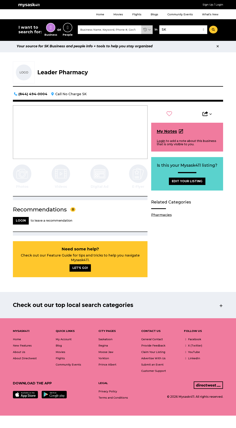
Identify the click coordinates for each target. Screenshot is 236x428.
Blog (59, 346)
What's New (210, 14)
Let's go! (80, 269)
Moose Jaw (105, 353)
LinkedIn (192, 359)
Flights (136, 14)
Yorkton (103, 359)
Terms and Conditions (113, 398)
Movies (118, 14)
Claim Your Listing (153, 353)
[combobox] (109, 30)
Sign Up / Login (213, 4)
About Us (19, 353)
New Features (22, 346)
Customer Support (153, 371)
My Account (64, 340)
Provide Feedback (153, 346)
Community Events (180, 14)
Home (100, 14)
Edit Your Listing (187, 182)
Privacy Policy (107, 392)
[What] (109, 30)
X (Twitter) (193, 346)
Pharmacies (161, 216)
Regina (103, 346)
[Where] (183, 30)
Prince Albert (107, 365)
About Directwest (25, 359)
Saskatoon (105, 340)
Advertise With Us (153, 359)
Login (161, 142)
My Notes (167, 132)
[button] (147, 30)
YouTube (192, 353)
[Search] (213, 30)
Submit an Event (152, 365)
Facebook (192, 340)
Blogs (154, 14)
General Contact (152, 340)
